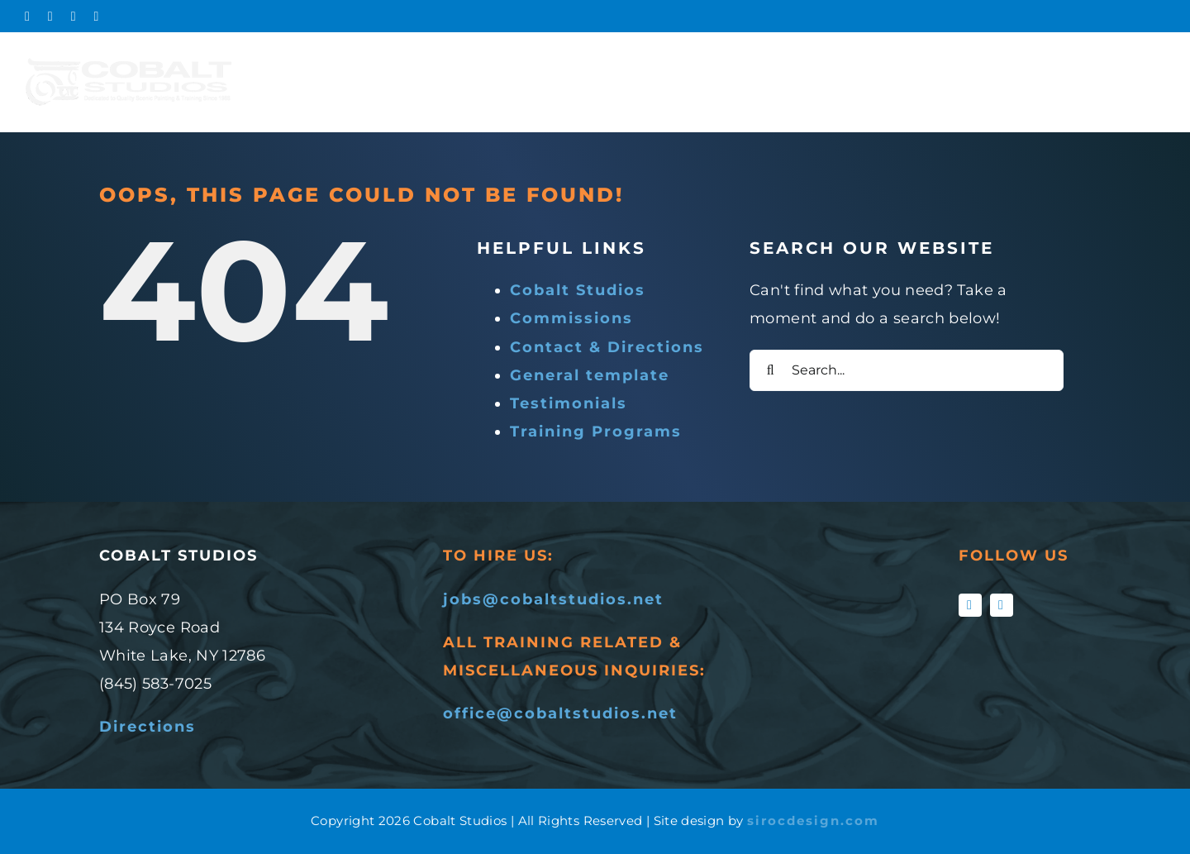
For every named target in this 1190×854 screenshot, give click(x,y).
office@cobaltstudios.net (560, 713)
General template (589, 375)
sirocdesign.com (813, 820)
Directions (147, 727)
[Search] (770, 370)
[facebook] (970, 605)
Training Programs (596, 431)
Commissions (571, 318)
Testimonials (568, 403)
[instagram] (1001, 605)
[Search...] (907, 370)
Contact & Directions (607, 347)
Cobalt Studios (577, 290)
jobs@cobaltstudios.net (553, 599)
